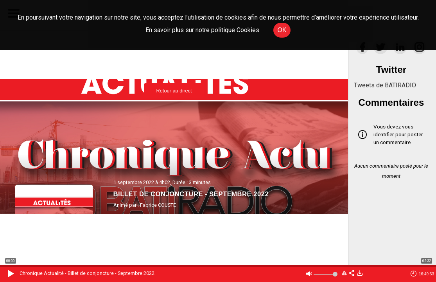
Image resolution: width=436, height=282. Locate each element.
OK (281, 30)
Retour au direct (174, 91)
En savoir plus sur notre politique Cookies (202, 30)
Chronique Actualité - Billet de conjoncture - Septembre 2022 (87, 273)
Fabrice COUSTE (158, 205)
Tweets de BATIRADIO (385, 85)
